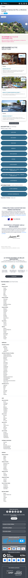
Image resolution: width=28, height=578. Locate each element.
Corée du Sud (6, 425)
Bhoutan (5, 415)
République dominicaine (8, 376)
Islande (4, 314)
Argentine (5, 385)
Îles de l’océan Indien (6, 483)
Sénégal (4, 481)
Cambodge (5, 403)
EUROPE (3, 284)
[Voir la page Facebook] (7, 512)
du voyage (8, 126)
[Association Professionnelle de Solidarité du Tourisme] (9, 573)
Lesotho (4, 467)
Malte (4, 294)
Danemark (5, 310)
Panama (5, 375)
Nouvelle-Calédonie (7, 446)
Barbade (5, 358)
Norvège (5, 315)
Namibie (5, 468)
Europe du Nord (5, 307)
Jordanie (5, 497)
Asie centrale (4, 430)
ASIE (3, 398)
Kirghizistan (5, 435)
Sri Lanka (5, 420)
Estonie (4, 322)
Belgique (5, 308)
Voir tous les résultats (14, 123)
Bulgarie (5, 330)
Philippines (5, 408)
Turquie (4, 338)
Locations (6, 246)
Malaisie (5, 407)
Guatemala (5, 367)
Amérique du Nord (5, 344)
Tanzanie (5, 475)
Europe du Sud (5, 286)
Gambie (4, 480)
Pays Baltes (4, 320)
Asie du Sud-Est (5, 400)
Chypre (4, 288)
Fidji (4, 443)
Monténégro (5, 333)
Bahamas (5, 357)
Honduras (5, 369)
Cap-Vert (5, 478)
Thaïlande (5, 410)
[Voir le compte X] (10, 512)
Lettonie (4, 323)
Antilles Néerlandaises (7, 356)
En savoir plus (14, 276)
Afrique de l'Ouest (5, 477)
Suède (4, 319)
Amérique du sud (5, 383)
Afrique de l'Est (5, 471)
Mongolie (5, 427)
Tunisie (4, 460)
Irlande (4, 312)
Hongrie (4, 301)
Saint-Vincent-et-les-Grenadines (9, 380)
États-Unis (5, 347)
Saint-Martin (5, 379)
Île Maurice (5, 484)
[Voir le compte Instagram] (18, 512)
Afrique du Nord (5, 454)
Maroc (4, 458)
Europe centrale (5, 297)
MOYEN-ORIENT (5, 491)
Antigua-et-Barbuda (7, 354)
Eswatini (5, 465)
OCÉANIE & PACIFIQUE (6, 440)
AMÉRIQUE (4, 342)
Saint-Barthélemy (6, 378)
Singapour (5, 409)
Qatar (4, 499)
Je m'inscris (14, 518)
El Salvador (5, 363)
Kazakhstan (5, 433)
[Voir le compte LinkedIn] (21, 512)
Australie (5, 442)
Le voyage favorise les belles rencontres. (14, 259)
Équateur (5, 391)
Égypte (4, 457)
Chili (4, 389)
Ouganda (5, 474)
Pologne (5, 303)
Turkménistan (6, 437)
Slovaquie (5, 305)
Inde (4, 416)
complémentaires (12, 185)
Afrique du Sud (6, 463)
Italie (4, 293)
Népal (4, 419)
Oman (4, 498)
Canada (4, 346)
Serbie (4, 336)
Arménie (5, 432)
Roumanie (5, 334)
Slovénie (5, 337)
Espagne (5, 289)
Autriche (5, 300)
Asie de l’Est (4, 422)
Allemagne (5, 299)
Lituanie (4, 325)
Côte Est (5, 348)
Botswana (5, 464)
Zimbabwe (5, 469)
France (9, 246)
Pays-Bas (5, 316)
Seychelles (5, 488)
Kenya (4, 473)
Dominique (5, 362)
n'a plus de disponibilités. (10, 37)
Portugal (5, 295)
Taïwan (4, 429)
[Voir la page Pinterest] (13, 512)
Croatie (4, 332)
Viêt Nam (5, 412)
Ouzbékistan (5, 436)
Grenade (5, 365)
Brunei (4, 401)
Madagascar (5, 487)
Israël (4, 495)
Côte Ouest (6, 350)
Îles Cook (5, 444)
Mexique (5, 351)
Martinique (5, 371)
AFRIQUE (4, 452)
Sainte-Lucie (5, 382)
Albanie (4, 328)
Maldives (5, 418)
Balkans (3, 326)
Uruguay (5, 394)
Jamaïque (5, 370)
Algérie (4, 456)
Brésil (4, 387)
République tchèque (7, 304)
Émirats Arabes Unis (7, 494)
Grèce (4, 292)
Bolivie (4, 386)
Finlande (5, 311)
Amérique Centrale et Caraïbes (8, 353)
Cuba (4, 361)
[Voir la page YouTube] (15, 512)
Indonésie (5, 404)
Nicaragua (5, 374)
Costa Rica (5, 359)
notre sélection (9, 48)
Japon (4, 426)
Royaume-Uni (6, 318)
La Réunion (5, 486)
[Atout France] (18, 573)
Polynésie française (7, 448)
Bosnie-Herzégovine (7, 329)
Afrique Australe (5, 461)
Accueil (2, 246)
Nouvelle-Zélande (6, 447)
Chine (4, 423)
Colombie (5, 390)
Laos (4, 405)
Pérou (4, 393)
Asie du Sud (4, 413)
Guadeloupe (5, 366)
